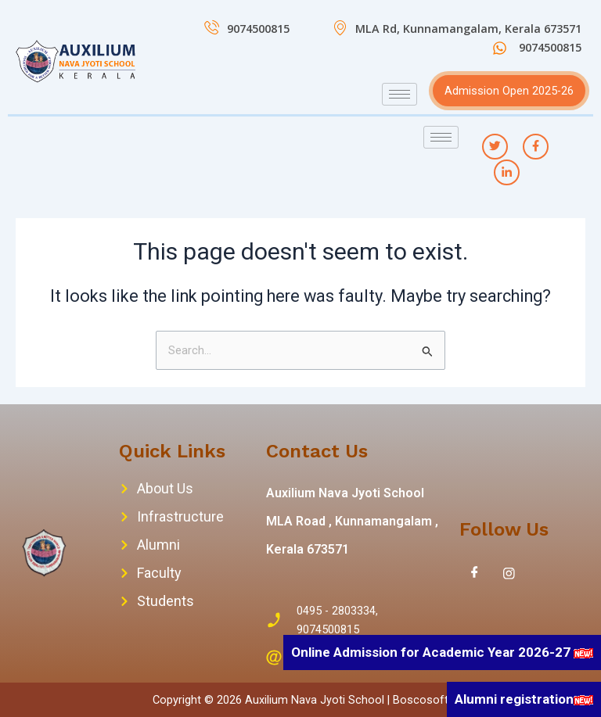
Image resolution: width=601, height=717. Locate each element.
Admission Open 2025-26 (509, 91)
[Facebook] (475, 573)
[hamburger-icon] (399, 94)
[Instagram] (509, 573)
